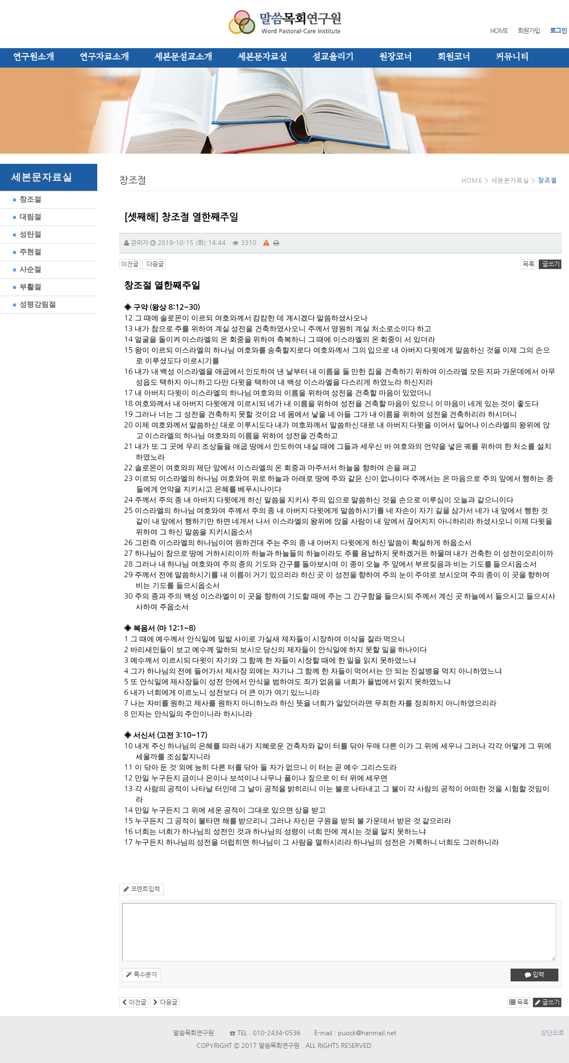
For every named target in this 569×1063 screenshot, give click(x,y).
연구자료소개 (104, 57)
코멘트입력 (141, 889)
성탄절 (25, 234)
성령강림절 (33, 304)
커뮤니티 (512, 57)
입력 (534, 975)
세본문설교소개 (183, 57)
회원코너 (453, 57)
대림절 (25, 217)
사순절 (25, 269)
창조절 (25, 199)
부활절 (25, 287)
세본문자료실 (262, 57)
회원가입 (529, 31)
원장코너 (395, 57)
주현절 (25, 252)
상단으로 (552, 1033)
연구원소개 (33, 57)
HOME (499, 31)
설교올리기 (333, 57)
